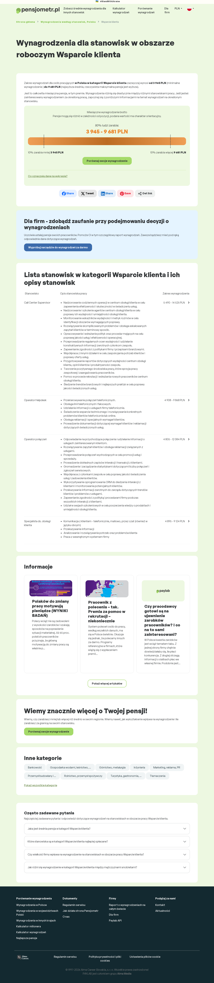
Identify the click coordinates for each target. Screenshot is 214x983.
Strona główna (25, 21)
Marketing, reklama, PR (166, 767)
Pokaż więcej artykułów (107, 683)
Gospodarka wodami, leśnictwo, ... (70, 767)
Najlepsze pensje (26, 938)
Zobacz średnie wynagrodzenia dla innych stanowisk (84, 10)
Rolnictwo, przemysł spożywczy (83, 776)
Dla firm (167, 10)
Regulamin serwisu (74, 905)
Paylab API (115, 920)
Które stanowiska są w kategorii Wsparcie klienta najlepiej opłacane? (68, 841)
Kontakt (160, 905)
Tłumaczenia (157, 776)
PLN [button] (177, 8)
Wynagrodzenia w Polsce (31, 905)
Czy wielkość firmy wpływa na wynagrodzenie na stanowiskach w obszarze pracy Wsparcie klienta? (86, 854)
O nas (66, 916)
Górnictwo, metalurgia (112, 767)
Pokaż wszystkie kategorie (40, 785)
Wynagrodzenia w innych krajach (36, 920)
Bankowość (35, 767)
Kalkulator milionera (28, 926)
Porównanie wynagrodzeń (146, 10)
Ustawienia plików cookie (145, 956)
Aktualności (162, 910)
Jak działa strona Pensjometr (81, 910)
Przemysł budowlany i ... (42, 776)
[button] (190, 8)
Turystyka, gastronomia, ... (126, 776)
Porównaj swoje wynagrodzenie (107, 160)
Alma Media (124, 973)
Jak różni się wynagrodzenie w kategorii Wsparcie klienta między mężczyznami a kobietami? (82, 867)
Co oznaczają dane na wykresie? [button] (47, 176)
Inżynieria (139, 767)
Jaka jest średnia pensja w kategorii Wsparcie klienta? (59, 828)
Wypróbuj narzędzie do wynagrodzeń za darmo (58, 247)
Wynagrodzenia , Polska (68, 21)
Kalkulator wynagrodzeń (121, 10)
